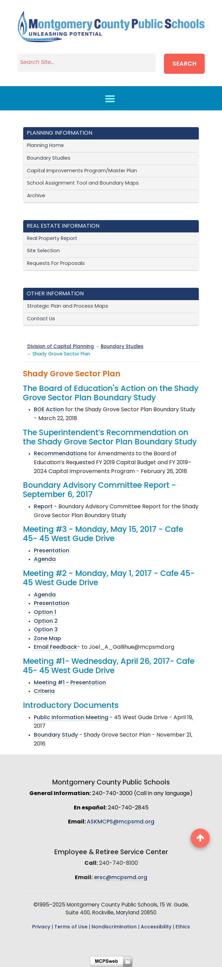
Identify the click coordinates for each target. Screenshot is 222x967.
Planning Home (45, 145)
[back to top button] (200, 838)
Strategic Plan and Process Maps (67, 306)
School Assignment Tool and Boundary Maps (83, 183)
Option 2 (46, 621)
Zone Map (47, 639)
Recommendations (60, 454)
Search (184, 64)
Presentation (51, 551)
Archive (36, 196)
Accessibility (156, 927)
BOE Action (49, 410)
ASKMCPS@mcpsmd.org (120, 822)
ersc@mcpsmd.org (120, 878)
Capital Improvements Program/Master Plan (82, 171)
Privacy (41, 927)
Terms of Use (70, 927)
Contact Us (41, 319)
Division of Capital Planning (60, 347)
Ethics (183, 927)
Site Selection (43, 251)
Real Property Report (52, 238)
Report (43, 507)
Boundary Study (56, 735)
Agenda (45, 559)
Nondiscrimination (114, 927)
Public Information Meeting (71, 718)
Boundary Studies (48, 158)
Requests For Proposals (56, 263)
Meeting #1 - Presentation (70, 683)
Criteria (44, 691)
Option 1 (45, 612)
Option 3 (46, 630)
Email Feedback (55, 647)
